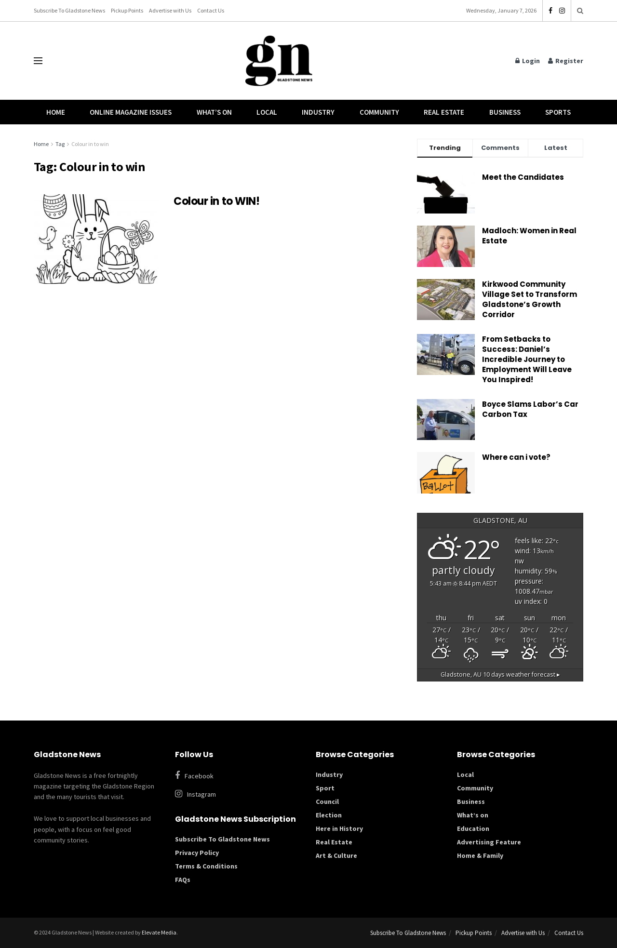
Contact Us (210, 10)
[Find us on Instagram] (238, 794)
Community (379, 112)
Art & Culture (336, 855)
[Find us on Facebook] (233, 775)
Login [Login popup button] (527, 60)
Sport (325, 788)
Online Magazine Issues (131, 112)
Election (329, 815)
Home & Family (480, 855)
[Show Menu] (38, 60)
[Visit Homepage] (279, 61)
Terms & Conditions (206, 866)
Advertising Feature (489, 842)
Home (55, 112)
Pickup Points (127, 10)
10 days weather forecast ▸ (500, 674)
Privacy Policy (197, 852)
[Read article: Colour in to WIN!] (96, 239)
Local (266, 112)
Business (505, 112)
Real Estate (444, 112)
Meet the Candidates (523, 177)
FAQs (182, 879)
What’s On (214, 112)
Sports (558, 112)
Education (473, 828)
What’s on (472, 815)
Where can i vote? (516, 457)
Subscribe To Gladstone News (69, 10)
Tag (60, 143)
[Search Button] (580, 10)
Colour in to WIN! (217, 201)
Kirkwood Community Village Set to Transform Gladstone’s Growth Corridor (529, 299)
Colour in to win (90, 143)
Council (327, 801)
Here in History (339, 828)
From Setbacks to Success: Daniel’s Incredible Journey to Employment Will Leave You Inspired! (527, 359)
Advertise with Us (170, 10)
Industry (318, 112)
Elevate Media (159, 932)
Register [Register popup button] (565, 60)
